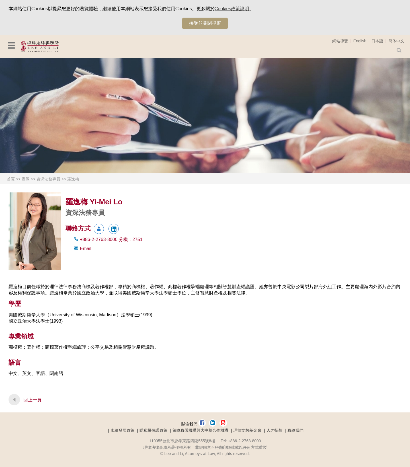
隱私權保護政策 (153, 430)
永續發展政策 (122, 430)
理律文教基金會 (247, 430)
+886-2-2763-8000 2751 (111, 239)
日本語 (377, 41)
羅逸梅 (73, 179)
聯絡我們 (296, 430)
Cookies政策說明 (232, 8)
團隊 (26, 179)
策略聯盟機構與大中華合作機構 (200, 430)
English (359, 41)
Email (85, 248)
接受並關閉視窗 (205, 23)
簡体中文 (396, 41)
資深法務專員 (48, 179)
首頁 (11, 179)
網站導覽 (340, 41)
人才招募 (274, 430)
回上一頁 (32, 399)
